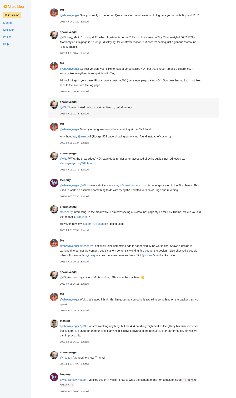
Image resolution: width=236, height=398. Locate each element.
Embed (85, 21)
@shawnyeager (69, 15)
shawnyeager (68, 32)
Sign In (7, 22)
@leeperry (66, 212)
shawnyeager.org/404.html (76, 163)
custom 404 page (93, 223)
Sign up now (12, 15)
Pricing (7, 36)
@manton (84, 136)
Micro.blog (16, 6)
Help (6, 44)
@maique (92, 255)
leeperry (65, 180)
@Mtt (63, 37)
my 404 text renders (128, 185)
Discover (8, 29)
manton (65, 320)
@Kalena (147, 255)
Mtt (62, 9)
